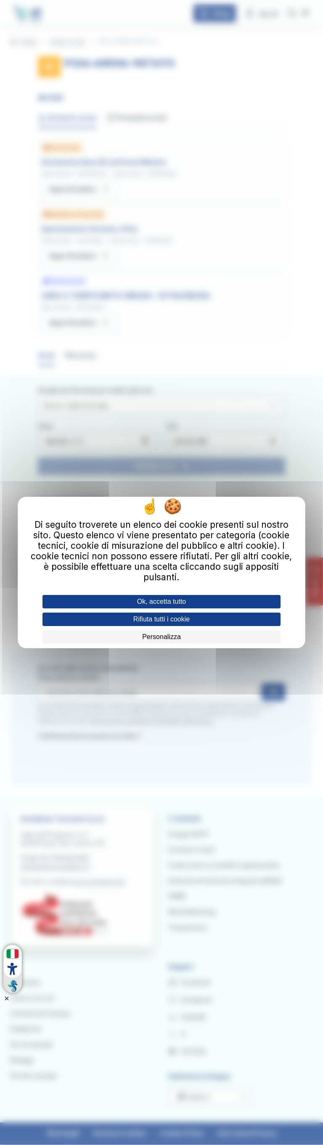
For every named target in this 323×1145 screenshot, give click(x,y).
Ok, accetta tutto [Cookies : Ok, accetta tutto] (161, 601)
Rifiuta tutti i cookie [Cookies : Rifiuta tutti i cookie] (161, 619)
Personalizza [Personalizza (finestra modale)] (161, 636)
